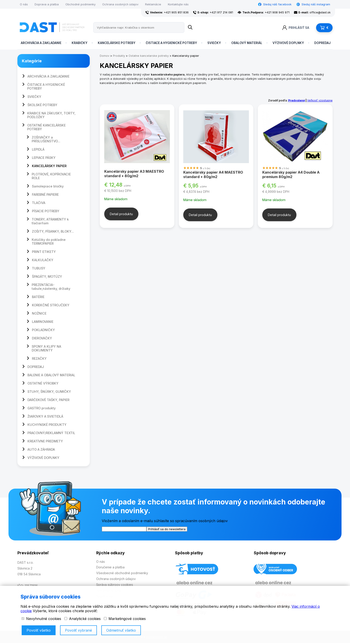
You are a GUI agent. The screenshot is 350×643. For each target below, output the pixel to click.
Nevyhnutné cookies (41, 618)
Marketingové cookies (125, 618)
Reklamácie (153, 4)
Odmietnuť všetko (121, 630)
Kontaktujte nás (178, 4)
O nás (24, 4)
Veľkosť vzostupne (320, 100)
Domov (104, 55)
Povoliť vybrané (78, 630)
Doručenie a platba (110, 567)
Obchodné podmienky (80, 4)
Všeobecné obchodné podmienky (122, 573)
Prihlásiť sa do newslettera (166, 529)
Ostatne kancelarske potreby (149, 55)
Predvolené (296, 100)
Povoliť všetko (39, 630)
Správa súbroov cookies (114, 584)
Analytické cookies (82, 618)
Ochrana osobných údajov (120, 4)
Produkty (119, 55)
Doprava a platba (47, 4)
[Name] (190, 27)
